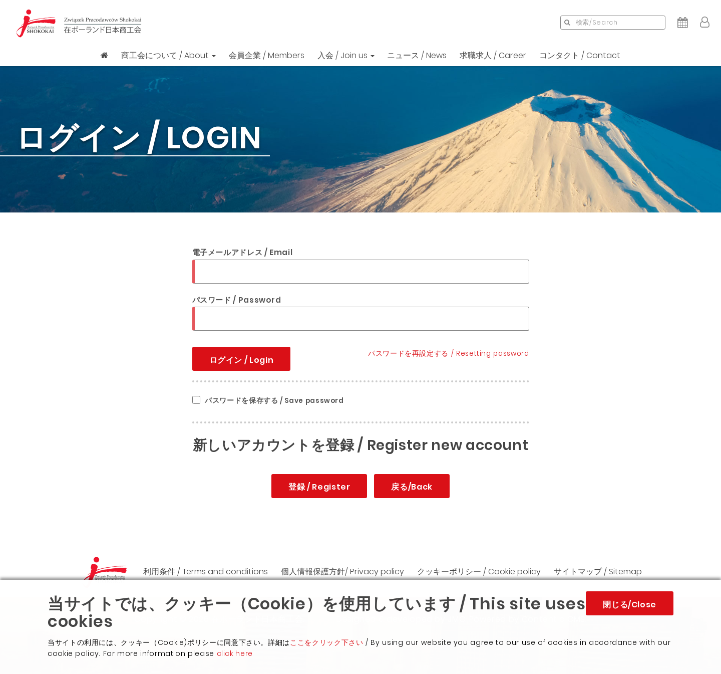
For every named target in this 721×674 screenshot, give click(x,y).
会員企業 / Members (266, 55)
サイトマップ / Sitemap (598, 571)
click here (235, 653)
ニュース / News (417, 55)
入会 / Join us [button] (346, 55)
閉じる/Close (629, 604)
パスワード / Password (236, 300)
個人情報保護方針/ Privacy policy (342, 571)
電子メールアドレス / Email (242, 252)
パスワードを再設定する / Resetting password (448, 353)
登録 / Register (319, 487)
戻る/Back (411, 487)
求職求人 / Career (493, 55)
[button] (705, 23)
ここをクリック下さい (326, 642)
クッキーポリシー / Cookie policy (479, 571)
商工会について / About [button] (168, 55)
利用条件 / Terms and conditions (205, 571)
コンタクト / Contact (579, 55)
